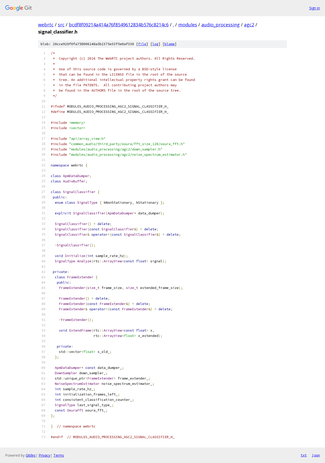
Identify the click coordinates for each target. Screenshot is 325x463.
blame (170, 44)
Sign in (314, 8)
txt (304, 455)
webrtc (46, 25)
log (155, 44)
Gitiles (31, 455)
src (61, 25)
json (316, 455)
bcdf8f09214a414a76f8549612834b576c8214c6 (119, 25)
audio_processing (220, 25)
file (142, 44)
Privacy (44, 455)
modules (187, 25)
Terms (58, 455)
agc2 (249, 25)
